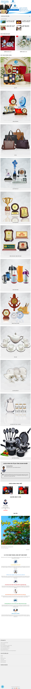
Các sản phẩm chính (6, 55)
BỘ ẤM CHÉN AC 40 (8, 51)
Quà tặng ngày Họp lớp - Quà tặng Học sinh (10, 21)
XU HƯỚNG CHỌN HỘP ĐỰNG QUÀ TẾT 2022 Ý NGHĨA (26, 21)
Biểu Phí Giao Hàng (3, 658)
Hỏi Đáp (2, 655)
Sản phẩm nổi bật (5, 34)
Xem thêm (27, 549)
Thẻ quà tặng (2, 659)
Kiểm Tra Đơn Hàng (3, 662)
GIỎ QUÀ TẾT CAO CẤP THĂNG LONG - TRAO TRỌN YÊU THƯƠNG (10, 26)
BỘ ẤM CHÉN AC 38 (23, 51)
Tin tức (15, 513)
